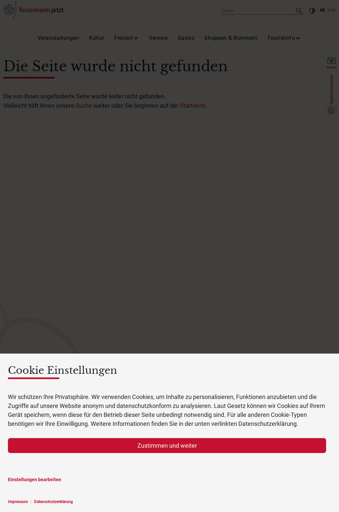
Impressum (18, 501)
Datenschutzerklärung (53, 501)
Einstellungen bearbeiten (34, 479)
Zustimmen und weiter (167, 445)
